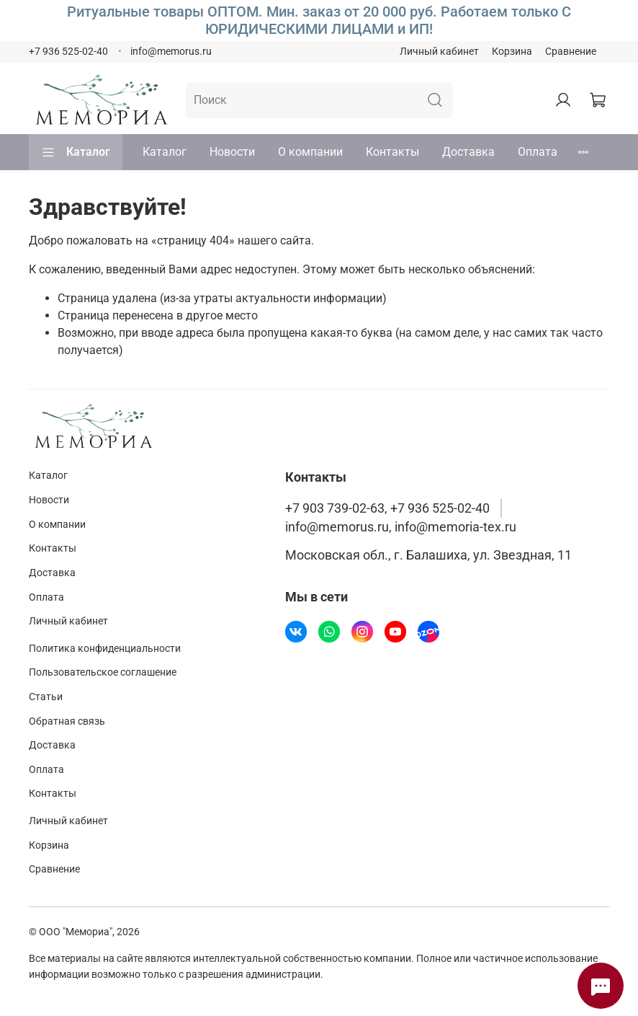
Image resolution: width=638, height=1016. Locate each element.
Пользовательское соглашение (102, 672)
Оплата (537, 152)
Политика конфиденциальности (105, 648)
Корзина (512, 51)
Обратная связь (67, 721)
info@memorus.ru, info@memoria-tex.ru (400, 527)
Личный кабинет (439, 51)
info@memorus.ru (171, 51)
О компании (310, 152)
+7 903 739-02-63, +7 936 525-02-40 (387, 508)
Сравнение (570, 51)
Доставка (468, 152)
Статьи (46, 697)
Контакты (392, 152)
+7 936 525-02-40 (68, 51)
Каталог (75, 152)
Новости (232, 152)
